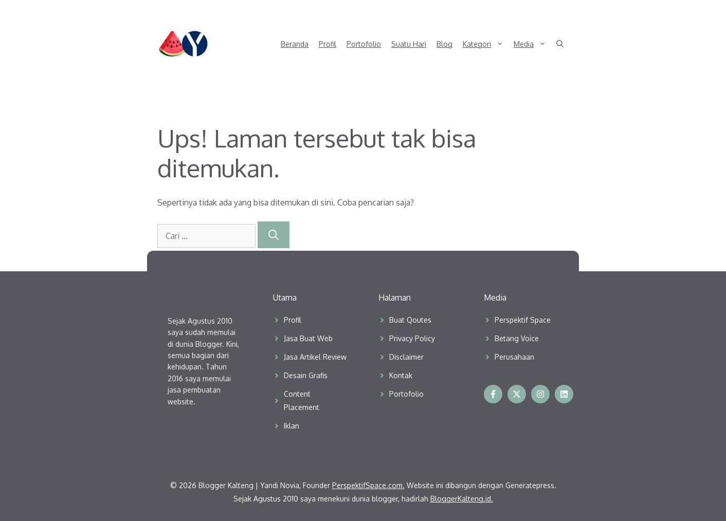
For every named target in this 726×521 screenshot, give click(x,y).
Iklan (291, 425)
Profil (327, 44)
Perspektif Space (523, 319)
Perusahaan (514, 356)
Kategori (486, 44)
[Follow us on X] (516, 394)
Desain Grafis (306, 375)
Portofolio (364, 44)
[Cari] (273, 234)
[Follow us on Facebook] (493, 394)
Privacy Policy (412, 338)
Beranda (294, 44)
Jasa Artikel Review (315, 356)
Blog (444, 44)
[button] (560, 44)
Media (532, 44)
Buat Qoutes (410, 319)
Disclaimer (406, 356)
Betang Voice (517, 338)
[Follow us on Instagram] (540, 394)
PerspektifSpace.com (367, 485)
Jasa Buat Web (308, 338)
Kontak (400, 375)
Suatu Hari (408, 44)
